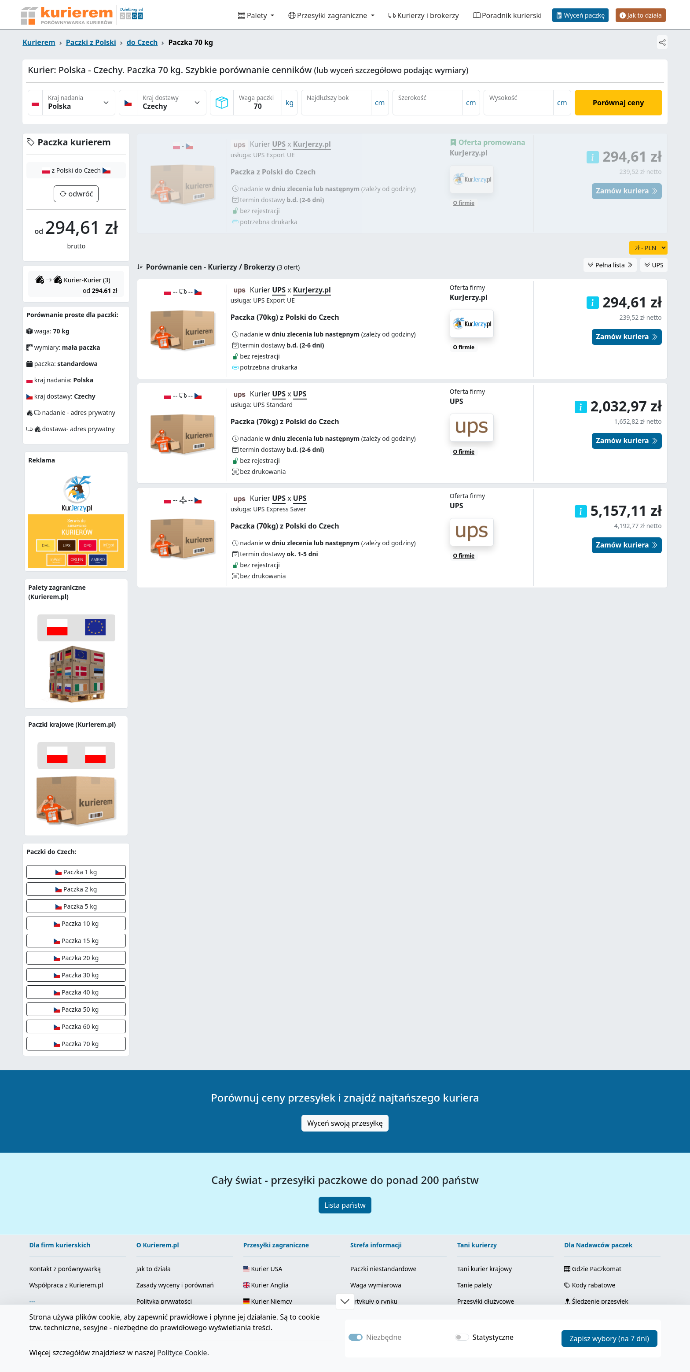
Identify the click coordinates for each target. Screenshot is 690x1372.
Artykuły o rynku (373, 1301)
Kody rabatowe (589, 1285)
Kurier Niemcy (267, 1301)
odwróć (79, 194)
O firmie (464, 370)
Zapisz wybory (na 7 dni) (609, 1338)
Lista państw (345, 1205)
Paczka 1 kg (76, 872)
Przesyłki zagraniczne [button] (328, 15)
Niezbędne (383, 1337)
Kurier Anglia (266, 1285)
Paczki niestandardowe (383, 1269)
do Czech (142, 42)
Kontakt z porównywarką (65, 1269)
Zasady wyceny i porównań (175, 1285)
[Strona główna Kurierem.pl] (81, 15)
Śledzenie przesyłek (596, 1301)
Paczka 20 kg (76, 958)
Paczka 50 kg (76, 1009)
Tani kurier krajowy (484, 1269)
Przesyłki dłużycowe (485, 1301)
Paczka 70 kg (76, 1043)
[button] (581, 429)
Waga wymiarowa (375, 1285)
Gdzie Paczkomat (592, 1269)
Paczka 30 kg (76, 975)
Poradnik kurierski (507, 15)
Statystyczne (493, 1337)
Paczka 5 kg (76, 906)
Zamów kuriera (626, 463)
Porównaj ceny (618, 102)
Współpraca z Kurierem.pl (66, 1285)
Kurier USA (263, 1269)
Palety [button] (253, 15)
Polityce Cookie (182, 1352)
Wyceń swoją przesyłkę (345, 1123)
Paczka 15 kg (76, 940)
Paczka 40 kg (76, 992)
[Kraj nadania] (78, 102)
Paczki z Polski (91, 42)
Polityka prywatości (164, 1301)
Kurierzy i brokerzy (424, 15)
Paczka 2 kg (76, 889)
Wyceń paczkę (580, 15)
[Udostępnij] (662, 42)
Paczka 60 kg (76, 1026)
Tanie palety (474, 1285)
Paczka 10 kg (76, 923)
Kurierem (38, 42)
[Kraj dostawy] (171, 102)
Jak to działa (641, 15)
